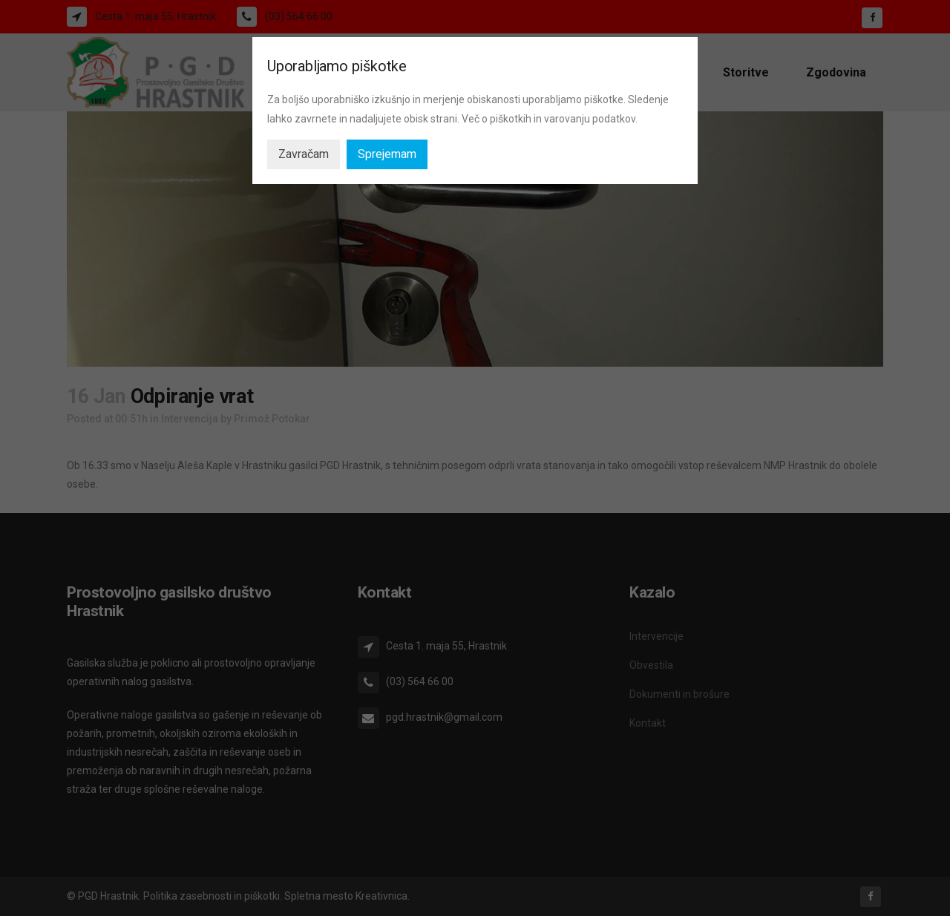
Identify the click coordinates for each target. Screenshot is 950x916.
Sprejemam (387, 154)
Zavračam (303, 154)
